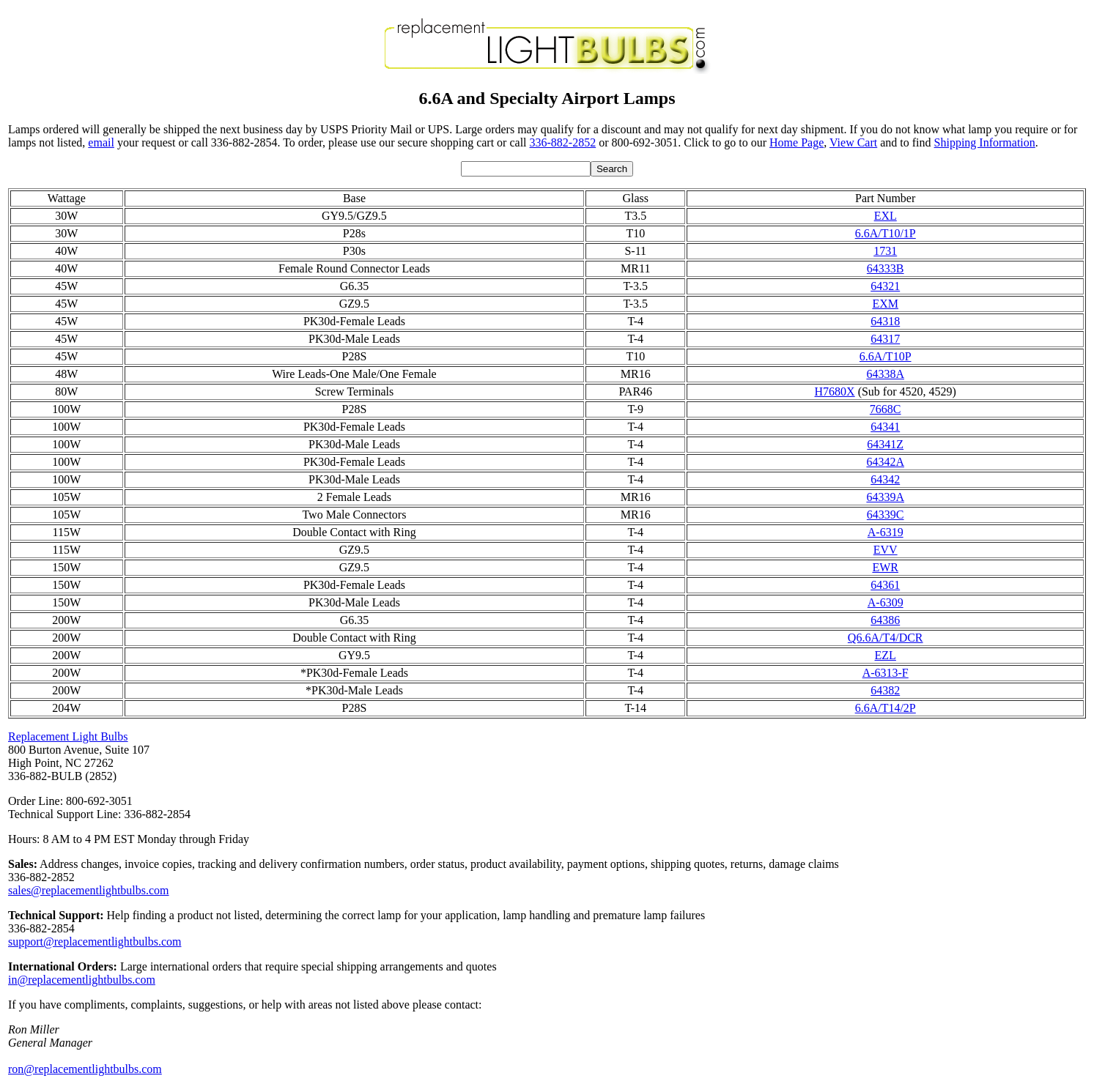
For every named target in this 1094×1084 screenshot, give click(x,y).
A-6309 (885, 602)
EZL (885, 655)
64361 (885, 585)
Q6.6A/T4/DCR (885, 637)
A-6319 (885, 532)
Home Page (796, 142)
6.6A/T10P (886, 356)
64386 (885, 620)
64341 (885, 426)
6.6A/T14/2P (885, 708)
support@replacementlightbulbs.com (94, 941)
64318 (885, 321)
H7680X (835, 391)
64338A (885, 374)
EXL (885, 215)
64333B (885, 268)
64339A (885, 497)
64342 (885, 479)
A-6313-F (885, 673)
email (101, 142)
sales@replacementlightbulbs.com (88, 890)
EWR (885, 567)
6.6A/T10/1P (885, 233)
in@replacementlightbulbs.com (81, 979)
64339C (885, 514)
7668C (885, 409)
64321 (885, 286)
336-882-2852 (563, 142)
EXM (885, 303)
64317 (885, 339)
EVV (885, 549)
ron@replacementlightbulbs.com (85, 1069)
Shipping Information (984, 142)
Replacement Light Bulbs (68, 736)
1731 (885, 251)
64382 (885, 690)
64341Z (885, 444)
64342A (885, 462)
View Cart (853, 142)
